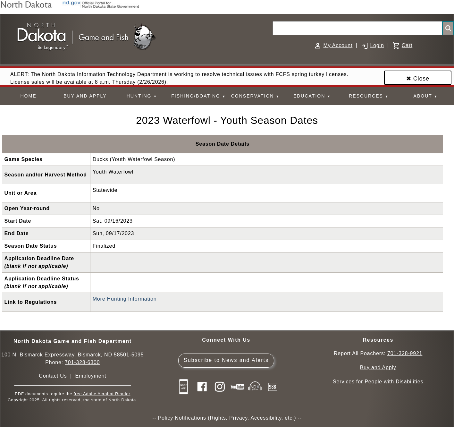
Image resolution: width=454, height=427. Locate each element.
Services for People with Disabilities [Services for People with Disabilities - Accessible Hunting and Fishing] (378, 381)
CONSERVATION (255, 96)
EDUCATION (312, 96)
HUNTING (142, 96)
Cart (407, 45)
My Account (338, 45)
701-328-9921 (404, 353)
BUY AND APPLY (84, 95)
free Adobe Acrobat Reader (102, 393)
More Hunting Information (125, 299)
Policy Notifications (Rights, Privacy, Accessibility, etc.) (227, 418)
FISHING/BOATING (198, 96)
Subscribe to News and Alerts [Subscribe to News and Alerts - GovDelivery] (226, 360)
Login (377, 45)
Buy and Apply (378, 367)
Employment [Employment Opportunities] (90, 376)
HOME (29, 95)
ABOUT (426, 96)
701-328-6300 (82, 362)
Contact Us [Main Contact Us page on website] (53, 376)
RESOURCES (369, 96)
